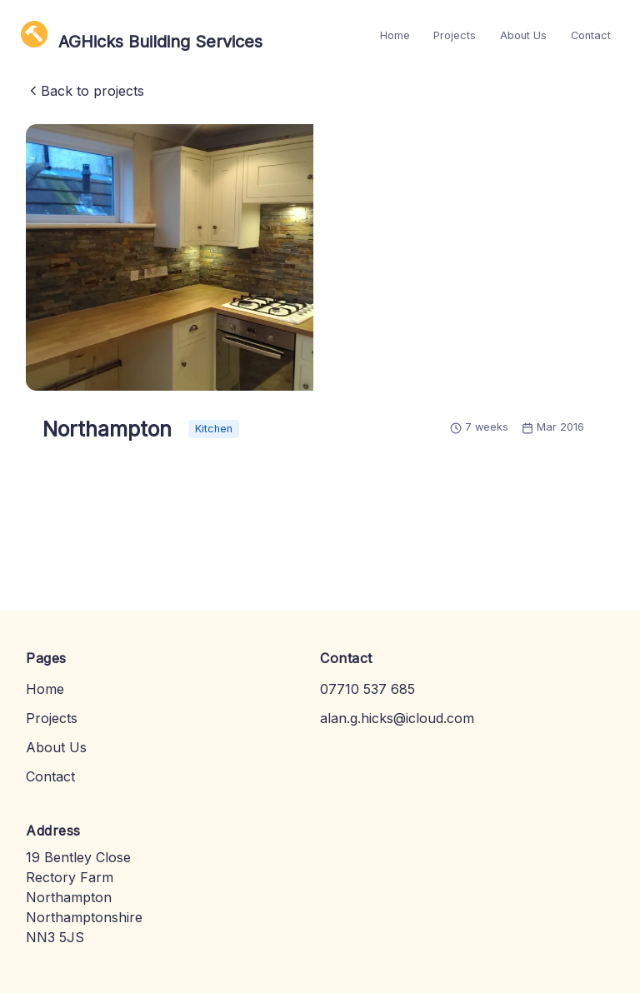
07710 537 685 (367, 689)
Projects (454, 35)
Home (395, 35)
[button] (169, 257)
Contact (591, 35)
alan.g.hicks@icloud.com (397, 718)
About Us (523, 35)
